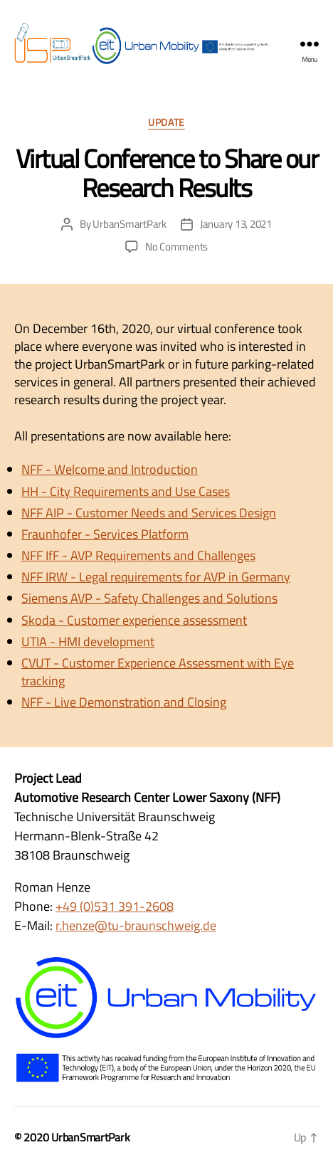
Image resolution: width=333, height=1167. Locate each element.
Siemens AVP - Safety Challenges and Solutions (149, 598)
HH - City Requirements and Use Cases (125, 491)
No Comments (176, 246)
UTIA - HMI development (87, 641)
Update (166, 123)
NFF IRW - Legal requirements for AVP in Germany (155, 576)
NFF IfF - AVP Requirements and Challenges (138, 555)
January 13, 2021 (236, 224)
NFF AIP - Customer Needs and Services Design (148, 512)
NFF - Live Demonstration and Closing (123, 702)
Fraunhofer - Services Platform (105, 534)
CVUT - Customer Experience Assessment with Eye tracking (157, 671)
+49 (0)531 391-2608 (115, 906)
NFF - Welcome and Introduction (109, 469)
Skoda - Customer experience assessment (134, 620)
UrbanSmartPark (129, 224)
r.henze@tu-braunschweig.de (136, 925)
